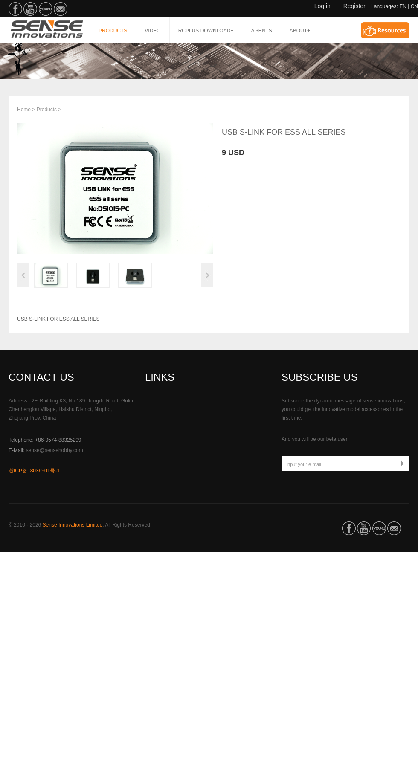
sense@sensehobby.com (54, 450)
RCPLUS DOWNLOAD (206, 31)
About (300, 31)
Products (113, 31)
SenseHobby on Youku (45, 9)
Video (152, 31)
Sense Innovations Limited (73, 525)
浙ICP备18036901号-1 (34, 471)
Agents (261, 31)
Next (207, 275)
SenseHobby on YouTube (30, 9)
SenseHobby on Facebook (15, 9)
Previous (23, 275)
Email (60, 9)
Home (24, 110)
